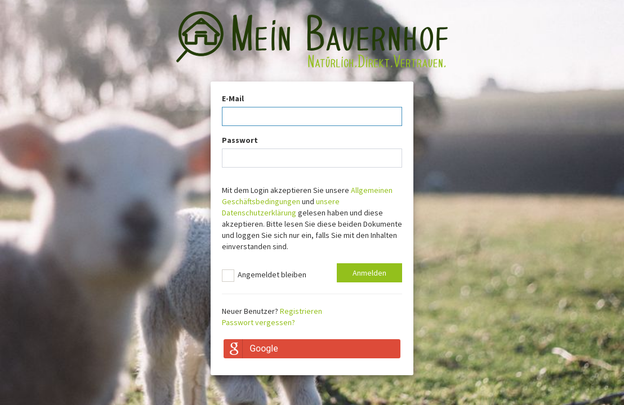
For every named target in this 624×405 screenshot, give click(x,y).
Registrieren (301, 311)
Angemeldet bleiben (264, 275)
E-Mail (233, 98)
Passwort (240, 140)
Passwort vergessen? (258, 322)
